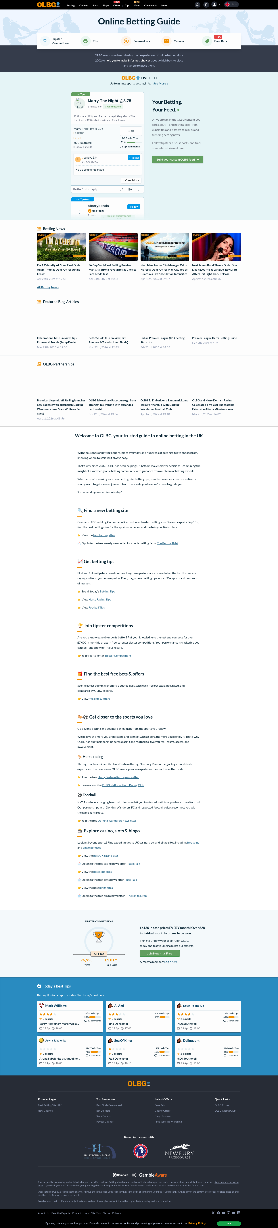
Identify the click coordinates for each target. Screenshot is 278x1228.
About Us (43, 1213)
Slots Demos (103, 1116)
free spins (193, 842)
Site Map (96, 1213)
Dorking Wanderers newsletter (117, 820)
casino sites (219, 1191)
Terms (106, 1213)
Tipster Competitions (118, 655)
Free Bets (160, 1105)
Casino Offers (162, 1110)
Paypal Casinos (105, 1121)
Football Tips (97, 607)
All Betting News (48, 287)
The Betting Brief (167, 543)
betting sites (203, 1191)
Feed (136, 4)
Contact (76, 1213)
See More (160, 83)
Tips (127, 5)
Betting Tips (108, 591)
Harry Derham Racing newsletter (118, 777)
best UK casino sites (106, 855)
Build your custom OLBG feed (177, 159)
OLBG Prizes (222, 1105)
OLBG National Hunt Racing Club (123, 785)
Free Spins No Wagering (168, 1121)
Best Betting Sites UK (50, 1105)
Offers (116, 4)
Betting (71, 5)
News (164, 5)
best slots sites (102, 871)
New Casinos (45, 1110)
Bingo (106, 5)
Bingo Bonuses (163, 1116)
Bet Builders (103, 1110)
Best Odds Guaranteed (109, 1105)
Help (86, 1213)
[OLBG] (139, 1083)
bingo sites (106, 887)
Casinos (83, 5)
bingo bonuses (92, 847)
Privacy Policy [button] (197, 1223)
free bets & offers (99, 698)
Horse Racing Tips (100, 599)
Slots (95, 5)
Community (150, 5)
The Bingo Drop (137, 895)
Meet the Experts (60, 1213)
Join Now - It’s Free (159, 953)
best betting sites (104, 535)
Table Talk (134, 863)
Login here (170, 961)
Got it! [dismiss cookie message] (229, 1223)
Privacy (116, 1213)
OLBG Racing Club (225, 1110)
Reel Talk (131, 879)
